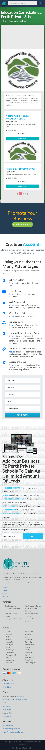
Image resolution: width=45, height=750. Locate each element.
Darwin (27, 637)
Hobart (8, 639)
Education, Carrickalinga (17, 21)
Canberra (28, 639)
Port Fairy (28, 655)
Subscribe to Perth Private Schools (14, 699)
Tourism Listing (10, 606)
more (25, 193)
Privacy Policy (7, 716)
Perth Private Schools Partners (13, 732)
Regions (5, 590)
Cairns (27, 647)
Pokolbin (9, 663)
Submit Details (22, 415)
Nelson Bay (10, 642)
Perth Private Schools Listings (22, 748)
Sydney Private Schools (13, 619)
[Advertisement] (22, 37)
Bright (8, 647)
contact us (20, 696)
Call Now (22, 134)
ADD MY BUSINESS (9, 684)
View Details (22, 138)
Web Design (6, 709)
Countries (5, 587)
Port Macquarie (30, 663)
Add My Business (22, 224)
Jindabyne (9, 645)
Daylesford (10, 652)
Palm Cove (29, 660)
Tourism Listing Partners (33, 606)
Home (4, 21)
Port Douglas (10, 650)
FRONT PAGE (7, 687)
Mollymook (10, 660)
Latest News (6, 706)
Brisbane (9, 634)
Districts (5, 597)
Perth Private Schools (12, 608)
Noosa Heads (30, 645)
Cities (4, 593)
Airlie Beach (29, 657)
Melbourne (29, 632)
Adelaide (28, 634)
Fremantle (9, 657)
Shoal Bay (28, 652)
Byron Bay (29, 642)
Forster (27, 650)
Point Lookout (11, 655)
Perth (8, 637)
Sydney (8, 632)
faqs (10, 713)
